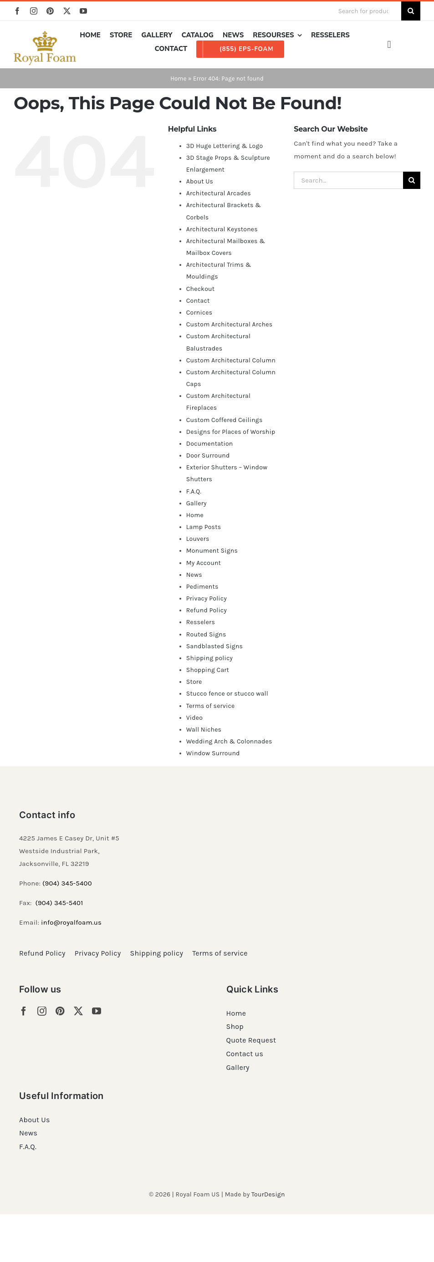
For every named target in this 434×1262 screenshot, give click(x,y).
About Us (199, 181)
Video (194, 718)
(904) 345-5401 (59, 903)
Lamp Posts (203, 527)
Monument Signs (212, 551)
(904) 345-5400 (67, 883)
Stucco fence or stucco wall (227, 693)
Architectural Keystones (222, 229)
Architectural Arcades (218, 193)
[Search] (410, 10)
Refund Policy (206, 610)
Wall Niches (203, 729)
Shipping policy (209, 658)
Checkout (200, 289)
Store (194, 682)
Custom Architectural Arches (229, 324)
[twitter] (67, 11)
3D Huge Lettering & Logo (224, 146)
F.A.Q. (193, 491)
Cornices (199, 312)
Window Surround (213, 753)
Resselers (200, 622)
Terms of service (210, 706)
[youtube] (83, 11)
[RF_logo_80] (45, 34)
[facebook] (17, 11)
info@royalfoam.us (71, 922)
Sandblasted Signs (214, 646)
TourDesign (268, 1194)
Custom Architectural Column (231, 360)
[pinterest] (50, 11)
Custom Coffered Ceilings (224, 420)
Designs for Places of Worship (231, 432)
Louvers (197, 539)
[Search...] (348, 180)
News (194, 575)
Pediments (202, 586)
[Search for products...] (366, 10)
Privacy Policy (206, 598)
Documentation (209, 444)
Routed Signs (206, 634)
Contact (198, 301)
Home (178, 78)
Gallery (196, 503)
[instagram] (33, 11)
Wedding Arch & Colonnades (229, 741)
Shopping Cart (207, 670)
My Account (203, 563)
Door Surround (208, 455)
